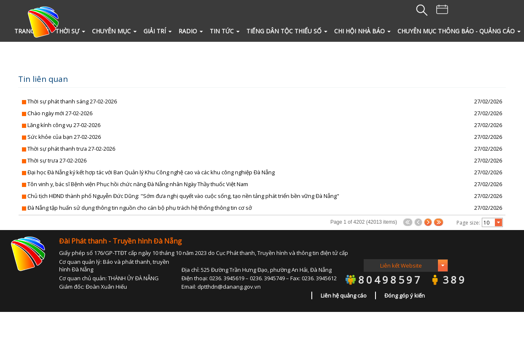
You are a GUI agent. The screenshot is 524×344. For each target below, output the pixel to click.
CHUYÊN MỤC (114, 31)
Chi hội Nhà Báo (362, 31)
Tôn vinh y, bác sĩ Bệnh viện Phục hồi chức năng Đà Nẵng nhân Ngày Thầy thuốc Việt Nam (137, 184)
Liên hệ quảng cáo (344, 295)
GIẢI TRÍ (157, 31)
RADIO (190, 31)
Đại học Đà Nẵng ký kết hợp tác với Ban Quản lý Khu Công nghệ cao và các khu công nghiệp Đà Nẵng (151, 172)
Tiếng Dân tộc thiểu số (286, 31)
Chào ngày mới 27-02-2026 (59, 113)
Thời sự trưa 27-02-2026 (56, 160)
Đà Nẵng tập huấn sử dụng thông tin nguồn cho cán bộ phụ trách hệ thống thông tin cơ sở (139, 207)
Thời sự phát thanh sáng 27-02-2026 (72, 101)
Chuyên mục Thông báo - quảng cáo (459, 31)
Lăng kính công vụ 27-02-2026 (63, 125)
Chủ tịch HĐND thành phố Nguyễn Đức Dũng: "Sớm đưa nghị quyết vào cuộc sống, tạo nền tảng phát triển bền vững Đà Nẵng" (183, 196)
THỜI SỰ (70, 31)
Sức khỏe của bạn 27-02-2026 (64, 137)
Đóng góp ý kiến (404, 295)
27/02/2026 (488, 101)
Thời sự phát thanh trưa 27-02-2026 (71, 148)
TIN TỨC (225, 31)
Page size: (468, 222)
